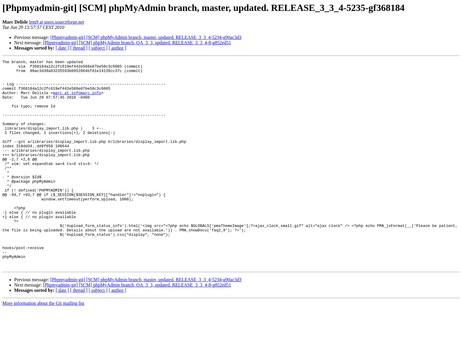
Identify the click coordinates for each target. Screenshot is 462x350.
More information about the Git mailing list (43, 344)
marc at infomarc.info (77, 99)
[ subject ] (98, 47)
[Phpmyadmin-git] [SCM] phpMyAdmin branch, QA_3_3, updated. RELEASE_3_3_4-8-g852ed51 (137, 42)
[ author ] (117, 47)
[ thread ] (79, 47)
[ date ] (62, 47)
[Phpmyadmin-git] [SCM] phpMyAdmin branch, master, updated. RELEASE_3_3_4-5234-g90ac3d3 (146, 37)
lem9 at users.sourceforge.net (56, 21)
